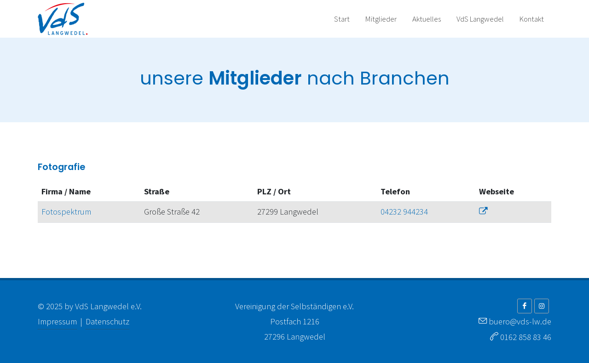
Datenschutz (107, 321)
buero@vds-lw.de (520, 321)
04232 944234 (404, 211)
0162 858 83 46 (525, 337)
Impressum (57, 321)
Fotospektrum (66, 211)
